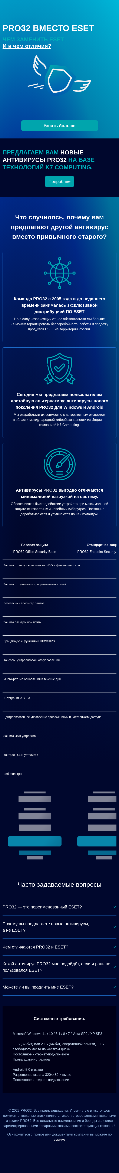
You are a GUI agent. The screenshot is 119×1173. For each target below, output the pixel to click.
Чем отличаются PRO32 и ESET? (35, 947)
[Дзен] (43, 1149)
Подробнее (60, 181)
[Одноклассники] (64, 1149)
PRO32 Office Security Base (34, 552)
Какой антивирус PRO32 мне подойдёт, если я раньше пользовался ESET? (56, 967)
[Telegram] (75, 1149)
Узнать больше (59, 125)
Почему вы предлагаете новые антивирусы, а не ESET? (46, 927)
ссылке (59, 1139)
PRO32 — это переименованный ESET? (42, 907)
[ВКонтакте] (54, 1149)
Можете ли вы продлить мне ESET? (38, 987)
